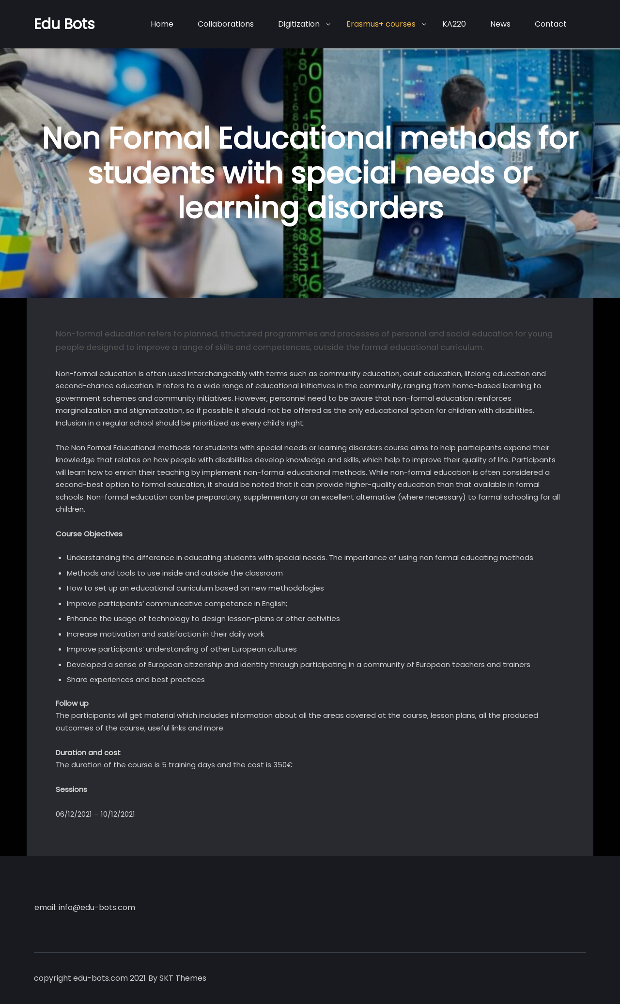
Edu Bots (64, 24)
